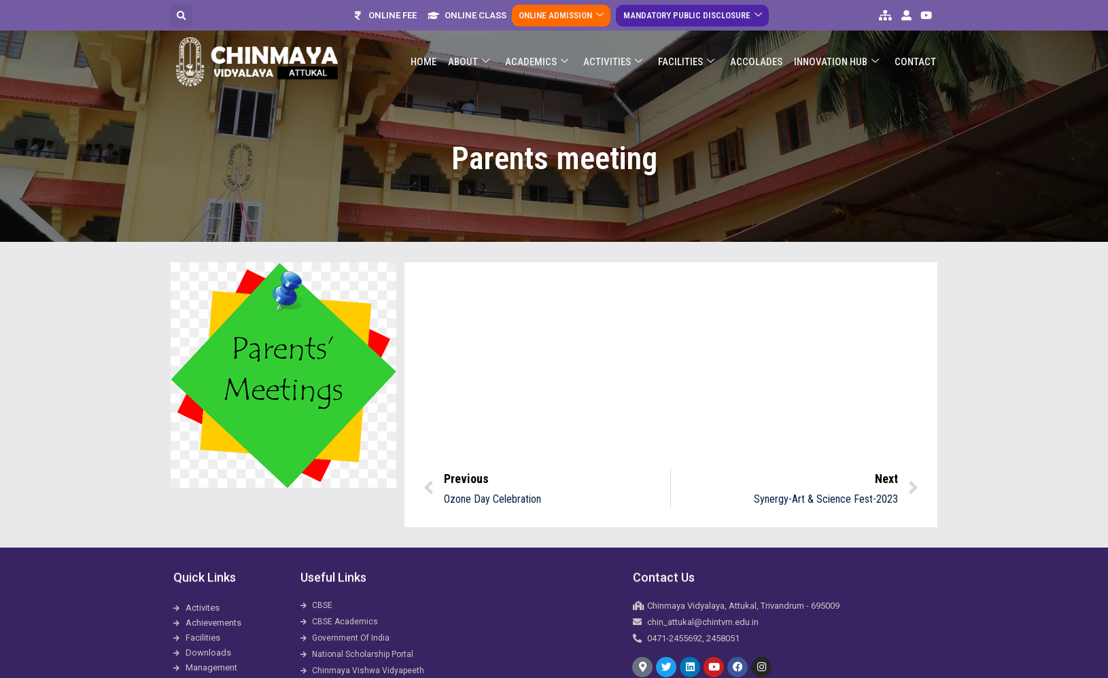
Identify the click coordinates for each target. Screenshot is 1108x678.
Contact (915, 54)
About (472, 54)
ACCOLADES (757, 54)
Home (427, 54)
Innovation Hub (837, 54)
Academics (539, 54)
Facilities (688, 54)
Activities (615, 54)
